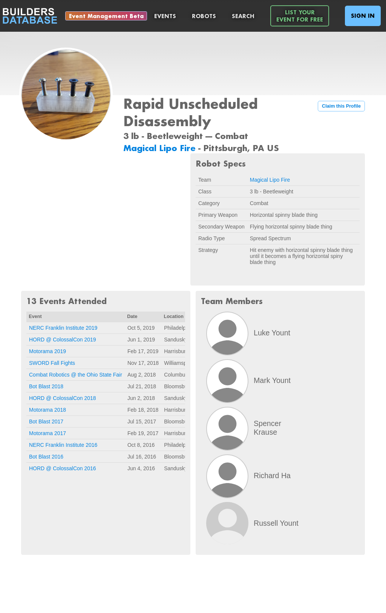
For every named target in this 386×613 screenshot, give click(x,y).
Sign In (363, 15)
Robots (204, 16)
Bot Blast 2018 (46, 386)
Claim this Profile (341, 106)
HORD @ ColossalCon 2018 (62, 398)
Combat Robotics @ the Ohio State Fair (75, 375)
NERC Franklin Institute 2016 (63, 445)
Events (165, 16)
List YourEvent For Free (299, 16)
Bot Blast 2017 (46, 421)
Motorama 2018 (47, 410)
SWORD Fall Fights (52, 363)
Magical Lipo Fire (160, 148)
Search (243, 16)
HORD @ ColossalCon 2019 (62, 340)
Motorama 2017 (47, 433)
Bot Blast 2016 (46, 457)
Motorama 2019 (47, 351)
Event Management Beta (106, 16)
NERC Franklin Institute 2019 (63, 328)
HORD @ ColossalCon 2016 (62, 468)
